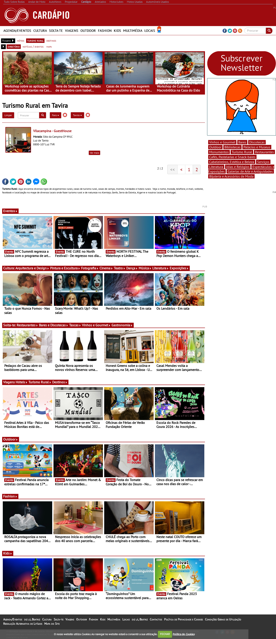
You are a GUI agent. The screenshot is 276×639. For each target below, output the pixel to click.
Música (145, 268)
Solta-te (56, 30)
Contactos (156, 619)
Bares (242, 142)
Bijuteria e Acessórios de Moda (231, 176)
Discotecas (257, 142)
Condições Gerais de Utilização (223, 619)
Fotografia (90, 268)
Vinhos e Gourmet (96, 325)
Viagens (71, 30)
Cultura (40, 30)
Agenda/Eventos (17, 30)
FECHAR (165, 634)
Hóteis (22, 382)
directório (14, 46)
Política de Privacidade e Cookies (183, 619)
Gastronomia (122, 325)
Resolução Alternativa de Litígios (22, 624)
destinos (51, 40)
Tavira (77, 115)
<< (172, 169)
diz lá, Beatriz (32, 619)
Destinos (59, 382)
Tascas (75, 325)
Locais (149, 30)
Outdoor (88, 30)
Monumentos (219, 152)
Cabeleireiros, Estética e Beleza (231, 162)
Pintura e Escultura (65, 268)
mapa (49, 46)
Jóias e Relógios (237, 167)
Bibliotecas (232, 147)
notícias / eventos (33, 46)
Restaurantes (27, 325)
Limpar (8, 115)
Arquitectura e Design (32, 268)
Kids (117, 30)
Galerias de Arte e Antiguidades (250, 171)
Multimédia (132, 30)
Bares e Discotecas (53, 325)
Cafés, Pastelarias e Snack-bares (232, 157)
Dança (132, 268)
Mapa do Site (51, 624)
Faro (55, 115)
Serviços (263, 162)
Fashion (105, 30)
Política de (183, 634)
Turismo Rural (39, 382)
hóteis (20, 40)
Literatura (160, 268)
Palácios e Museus (256, 147)
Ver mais (94, 152)
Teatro (119, 268)
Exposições (179, 268)
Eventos (10, 211)
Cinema (106, 268)
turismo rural (35, 40)
